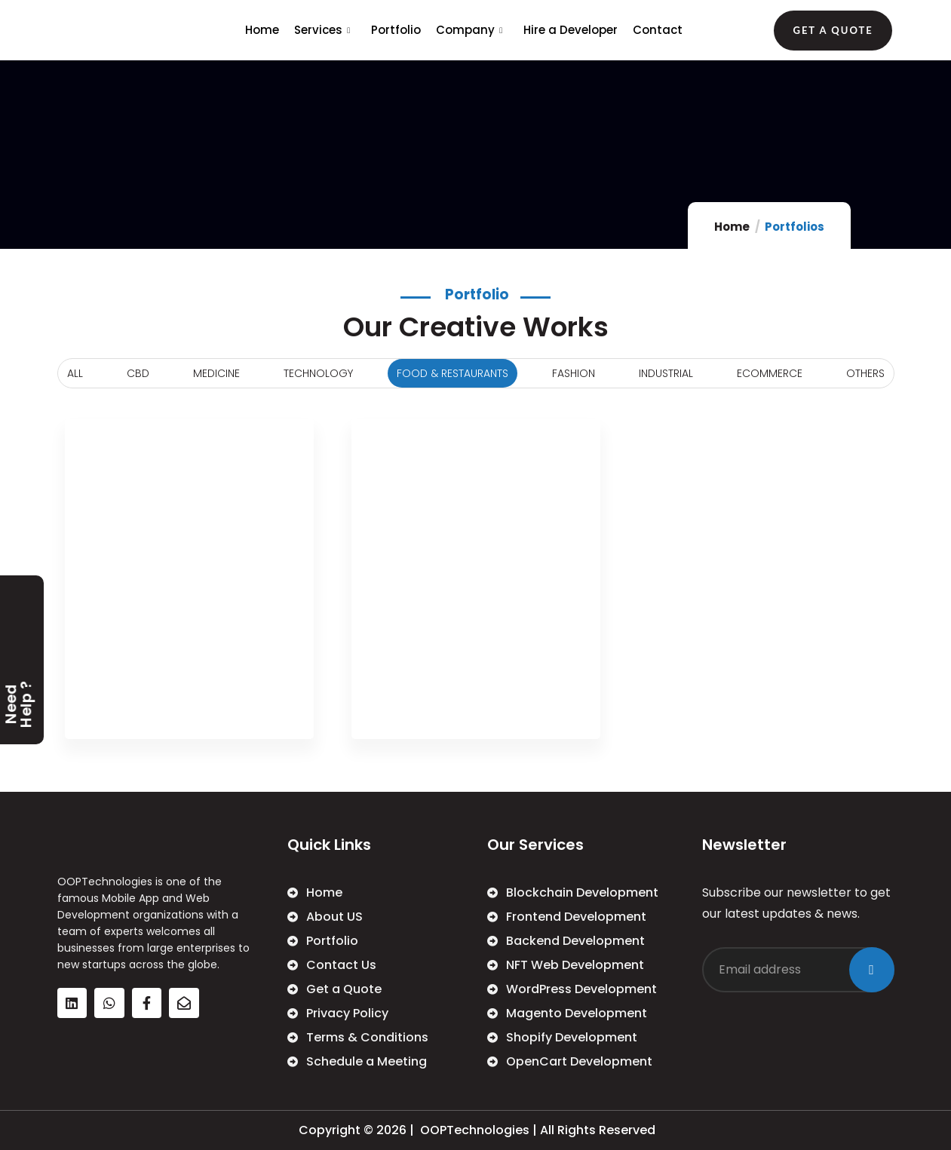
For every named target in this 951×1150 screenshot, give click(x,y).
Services (324, 30)
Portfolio (396, 30)
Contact (658, 30)
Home (262, 30)
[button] (832, 31)
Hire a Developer (570, 30)
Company (471, 30)
